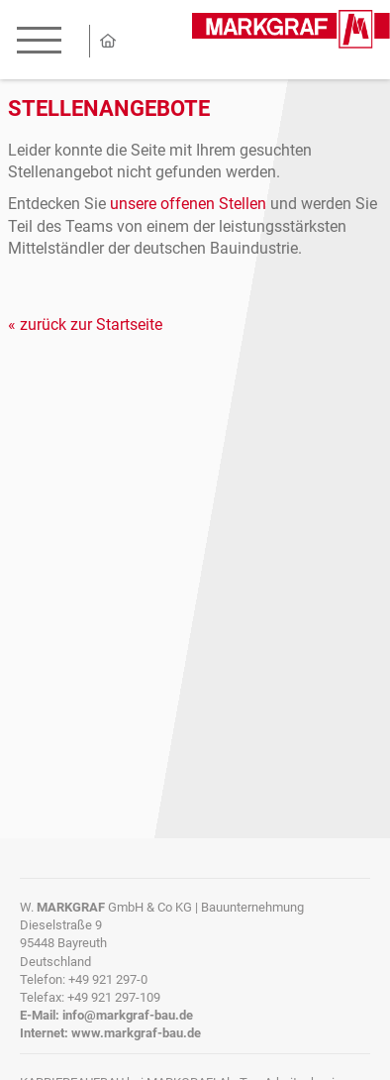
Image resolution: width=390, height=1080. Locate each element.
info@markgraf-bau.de (127, 1015)
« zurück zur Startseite (85, 324)
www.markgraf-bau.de (136, 1033)
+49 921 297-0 (107, 979)
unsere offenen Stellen (188, 203)
